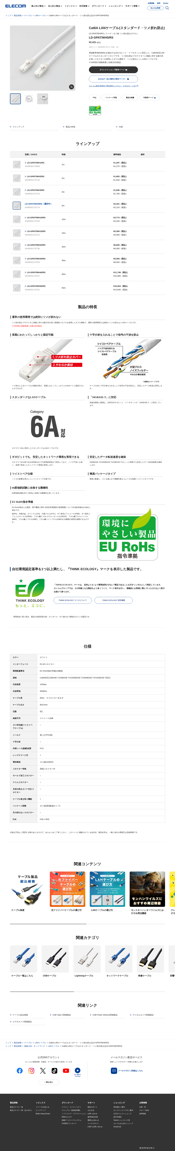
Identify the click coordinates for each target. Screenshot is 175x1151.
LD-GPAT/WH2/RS (35, 176)
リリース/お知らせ (42, 1107)
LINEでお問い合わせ (95, 1127)
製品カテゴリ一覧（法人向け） (21, 1110)
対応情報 (83, 6)
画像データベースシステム (71, 1120)
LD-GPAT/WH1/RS (35, 163)
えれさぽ (91, 1110)
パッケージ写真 (111, 98)
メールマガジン (93, 1123)
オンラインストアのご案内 (123, 1110)
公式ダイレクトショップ (122, 1114)
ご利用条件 (39, 1146)
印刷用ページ (149, 98)
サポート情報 (131, 6)
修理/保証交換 (93, 1117)
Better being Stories (43, 1114)
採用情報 (142, 1114)
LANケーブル (40, 15)
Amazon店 (117, 1127)
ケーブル (28, 15)
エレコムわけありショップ (123, 1123)
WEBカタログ (67, 1117)
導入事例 (13, 1123)
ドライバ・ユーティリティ (71, 1107)
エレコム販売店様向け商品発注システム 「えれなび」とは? (112, 86)
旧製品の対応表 (41, 1133)
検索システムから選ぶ (44, 1130)
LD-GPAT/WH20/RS (36, 245)
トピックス (70, 6)
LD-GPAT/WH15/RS (36, 231)
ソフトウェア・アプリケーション (74, 1114)
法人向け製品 (54, 6)
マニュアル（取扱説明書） (71, 1110)
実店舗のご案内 (119, 1107)
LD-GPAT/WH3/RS (35, 190)
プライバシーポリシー (52, 1146)
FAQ (94, 98)
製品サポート (92, 1107)
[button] (40, 1102)
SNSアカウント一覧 (16, 1146)
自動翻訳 (96, 1146)
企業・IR (142, 1107)
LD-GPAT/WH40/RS (36, 272)
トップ (8, 15)
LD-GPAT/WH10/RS (36, 217)
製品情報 (18, 15)
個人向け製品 (37, 6)
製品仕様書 (130, 98)
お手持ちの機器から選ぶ (45, 1123)
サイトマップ (29, 1146)
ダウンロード (98, 6)
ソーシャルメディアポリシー (71, 1146)
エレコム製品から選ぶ (44, 1127)
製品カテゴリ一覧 (16, 1107)
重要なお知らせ (93, 1120)
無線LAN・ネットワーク (34, 1046)
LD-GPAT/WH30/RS (36, 258)
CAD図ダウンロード (69, 1123)
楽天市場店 (117, 1117)
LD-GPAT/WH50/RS (36, 286)
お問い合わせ (92, 1114)
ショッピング (115, 6)
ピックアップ (41, 1110)
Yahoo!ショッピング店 (121, 1120)
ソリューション (15, 1120)
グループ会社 (144, 1110)
